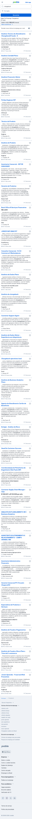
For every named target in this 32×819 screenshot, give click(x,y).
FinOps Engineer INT (8, 100)
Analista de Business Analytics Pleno (12, 381)
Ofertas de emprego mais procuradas (10, 737)
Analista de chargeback (9, 294)
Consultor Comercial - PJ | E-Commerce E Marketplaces (11, 252)
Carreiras (3, 768)
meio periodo (4, 724)
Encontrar (16, 15)
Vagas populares (6, 787)
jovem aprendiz (5, 719)
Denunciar (27, 51)
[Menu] (2, 2)
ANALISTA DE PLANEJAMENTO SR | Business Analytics (13, 513)
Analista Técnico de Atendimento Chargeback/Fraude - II (13, 35)
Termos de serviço (6, 806)
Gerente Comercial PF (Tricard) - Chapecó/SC (13, 584)
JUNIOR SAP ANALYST (9, 231)
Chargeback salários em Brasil (9, 731)
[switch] (29, 28)
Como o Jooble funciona (8, 763)
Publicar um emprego (7, 780)
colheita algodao (5, 715)
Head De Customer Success (11, 448)
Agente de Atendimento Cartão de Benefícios (13, 404)
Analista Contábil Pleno (9, 56)
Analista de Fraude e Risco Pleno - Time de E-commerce (13, 652)
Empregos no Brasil (6, 773)
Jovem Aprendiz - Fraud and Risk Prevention (13, 676)
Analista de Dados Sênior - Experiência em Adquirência (11, 336)
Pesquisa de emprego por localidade (10, 739)
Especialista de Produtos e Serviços (10, 606)
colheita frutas (5, 713)
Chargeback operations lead (11, 358)
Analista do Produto (8, 143)
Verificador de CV (6, 792)
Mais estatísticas (7, 24)
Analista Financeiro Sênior (10, 77)
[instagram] (6, 798)
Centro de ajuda (5, 770)
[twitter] (10, 798)
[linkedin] (14, 798)
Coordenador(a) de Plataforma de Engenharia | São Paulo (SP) (13, 469)
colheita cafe (4, 708)
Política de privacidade (7, 809)
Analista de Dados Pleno (10, 274)
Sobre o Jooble (5, 760)
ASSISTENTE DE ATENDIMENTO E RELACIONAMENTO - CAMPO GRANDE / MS (13, 538)
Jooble (12, 815)
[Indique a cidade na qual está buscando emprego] (16, 11)
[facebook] (3, 798)
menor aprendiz (5, 728)
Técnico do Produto (8, 121)
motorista (3, 726)
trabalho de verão (5, 717)
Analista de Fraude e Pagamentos (13, 630)
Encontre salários (6, 790)
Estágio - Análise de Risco (10, 427)
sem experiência (5, 722)
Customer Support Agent (10, 316)
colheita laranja (5, 710)
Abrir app (28, 2)
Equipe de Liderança (7, 765)
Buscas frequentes (8, 702)
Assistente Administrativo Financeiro (10, 562)
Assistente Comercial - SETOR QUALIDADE (12, 165)
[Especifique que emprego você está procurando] (16, 6)
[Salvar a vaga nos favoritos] (30, 34)
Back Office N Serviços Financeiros (13, 207)
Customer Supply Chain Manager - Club (13, 491)
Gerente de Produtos (8, 186)
